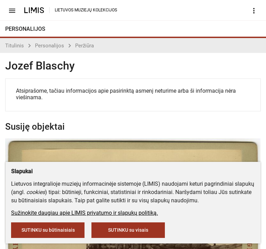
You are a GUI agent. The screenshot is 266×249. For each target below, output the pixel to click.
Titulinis (14, 46)
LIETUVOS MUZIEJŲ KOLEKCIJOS (86, 10)
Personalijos (49, 46)
